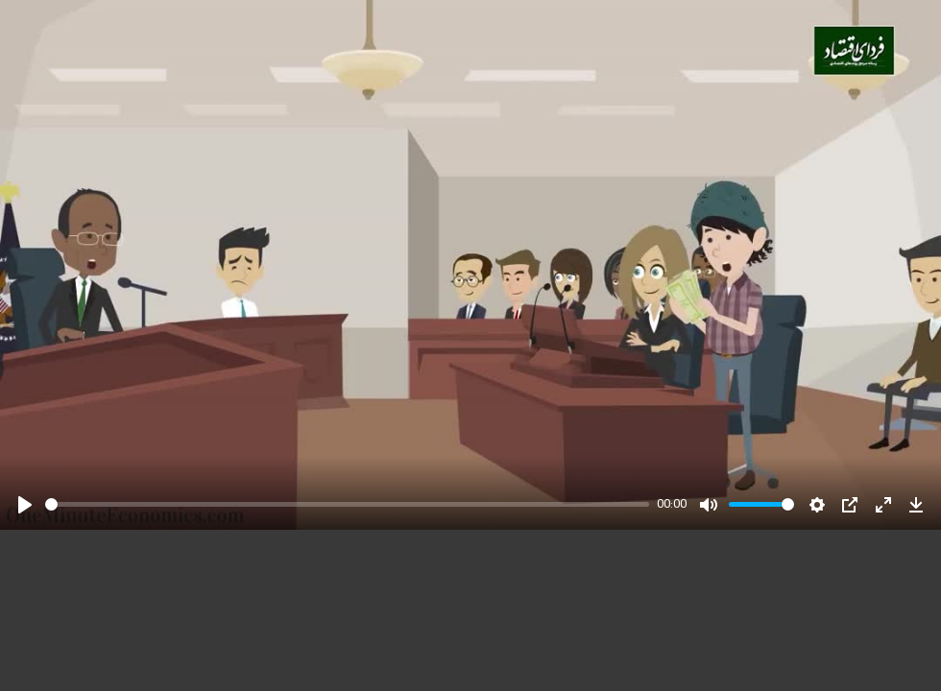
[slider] (347, 504)
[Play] (25, 504)
